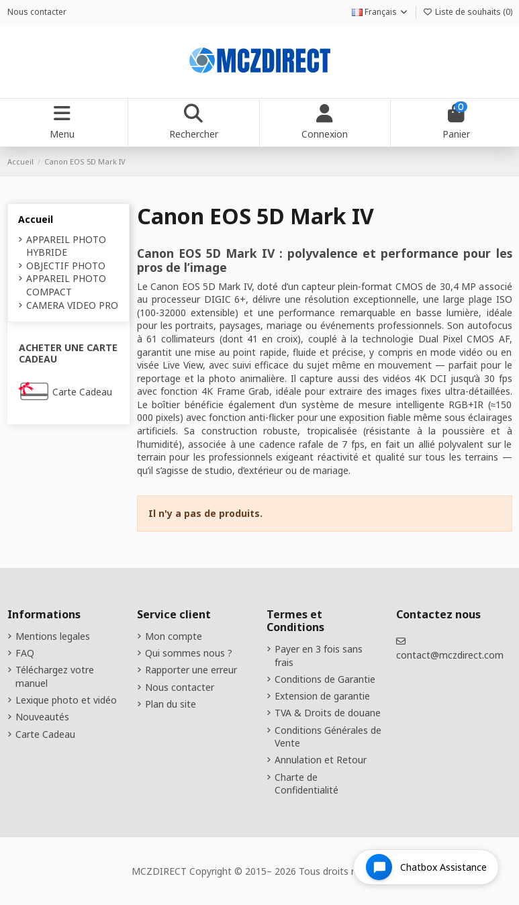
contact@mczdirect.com (450, 655)
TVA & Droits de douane (328, 712)
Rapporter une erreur (191, 669)
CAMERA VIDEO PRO (72, 305)
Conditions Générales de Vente (328, 737)
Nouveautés (42, 716)
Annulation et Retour (321, 759)
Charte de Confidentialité (306, 784)
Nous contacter (36, 11)
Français (380, 11)
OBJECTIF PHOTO (65, 265)
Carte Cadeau (82, 391)
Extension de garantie (322, 695)
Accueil (35, 219)
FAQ (24, 653)
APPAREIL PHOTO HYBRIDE (66, 246)
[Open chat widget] (426, 867)
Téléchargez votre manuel (54, 676)
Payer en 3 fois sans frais (319, 655)
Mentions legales (52, 636)
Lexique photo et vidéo (66, 700)
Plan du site (170, 704)
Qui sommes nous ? (188, 653)
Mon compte (173, 636)
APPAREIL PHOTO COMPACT (66, 285)
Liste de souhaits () (467, 11)
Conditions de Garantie (325, 679)
